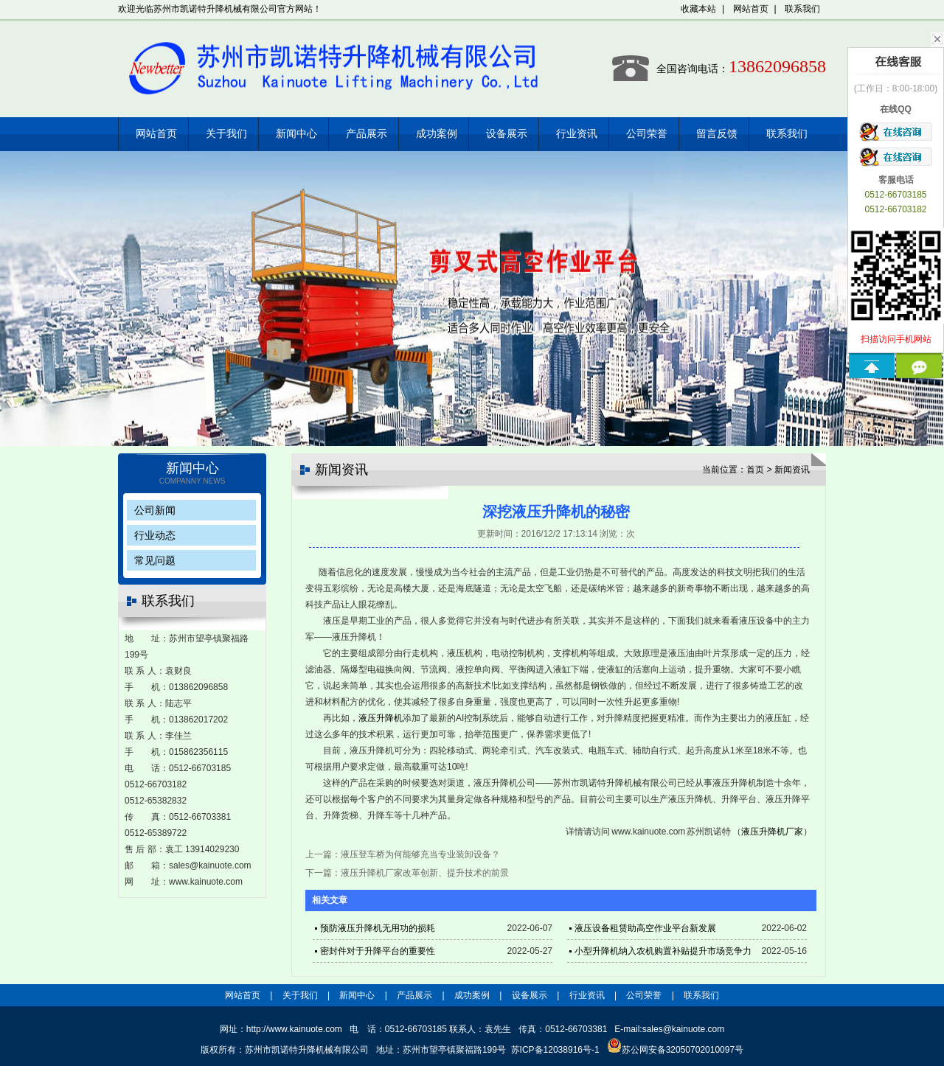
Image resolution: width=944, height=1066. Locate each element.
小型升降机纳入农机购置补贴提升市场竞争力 (663, 951)
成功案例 (436, 133)
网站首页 (750, 9)
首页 (755, 469)
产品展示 (366, 133)
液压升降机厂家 (772, 831)
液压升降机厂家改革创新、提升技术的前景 (425, 873)
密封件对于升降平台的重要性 (377, 951)
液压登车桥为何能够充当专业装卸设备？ (420, 854)
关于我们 (226, 133)
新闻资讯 (792, 469)
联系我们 (802, 9)
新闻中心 (296, 133)
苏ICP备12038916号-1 (555, 1050)
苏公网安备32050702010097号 (675, 1050)
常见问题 (155, 560)
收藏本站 (698, 9)
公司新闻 (155, 510)
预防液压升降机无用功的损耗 (377, 928)
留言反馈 (717, 133)
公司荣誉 (646, 133)
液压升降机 (380, 718)
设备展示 (506, 133)
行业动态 (155, 535)
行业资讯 (576, 133)
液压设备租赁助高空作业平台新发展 (645, 928)
